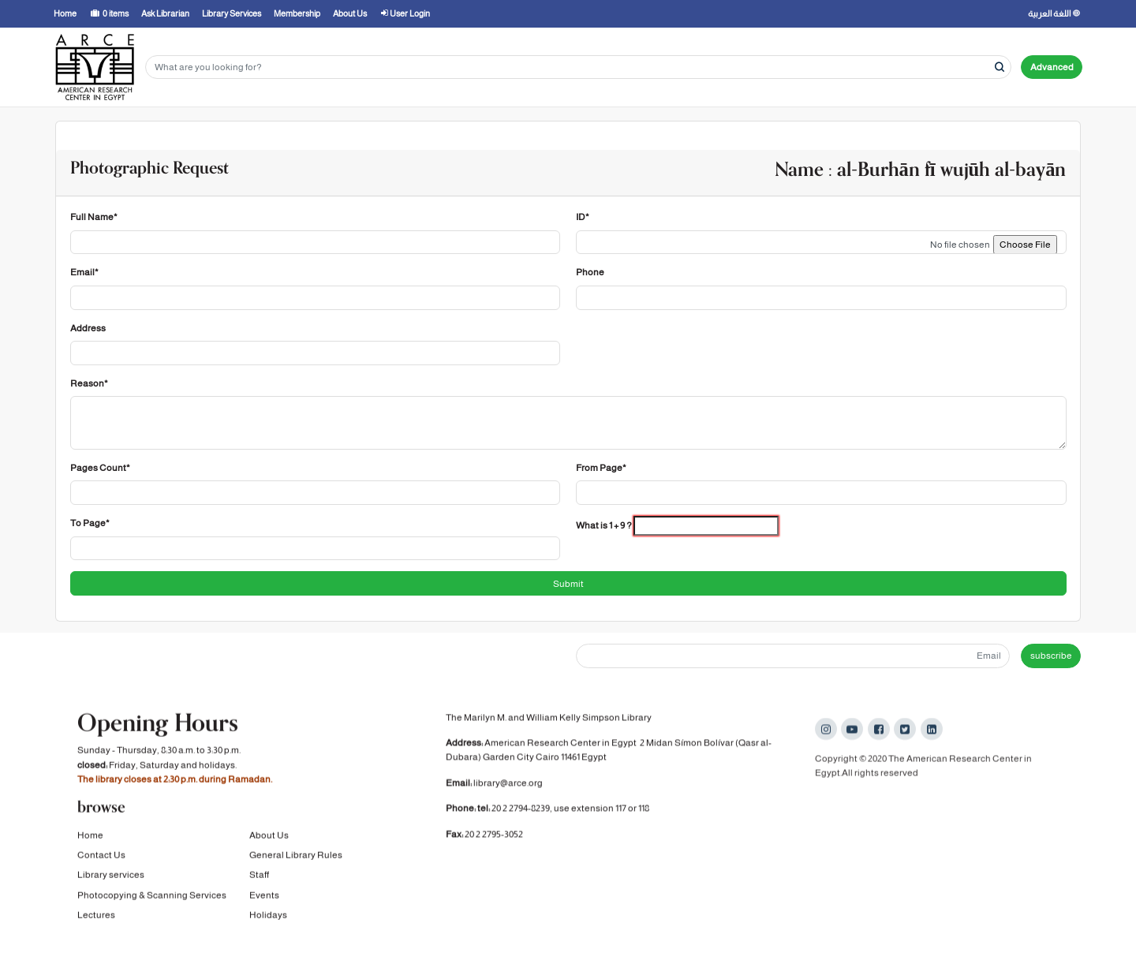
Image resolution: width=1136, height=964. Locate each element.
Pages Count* (100, 467)
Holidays (268, 916)
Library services (110, 876)
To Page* (90, 523)
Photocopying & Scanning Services (151, 896)
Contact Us (101, 856)
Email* (84, 272)
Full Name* (94, 216)
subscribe (1051, 655)
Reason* (89, 383)
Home (90, 836)
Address (88, 328)
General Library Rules (295, 856)
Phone (590, 272)
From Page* (601, 467)
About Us (269, 836)
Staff (259, 876)
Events (264, 896)
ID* (582, 216)
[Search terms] (578, 67)
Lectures (96, 916)
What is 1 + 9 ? (604, 525)
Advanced (1052, 67)
